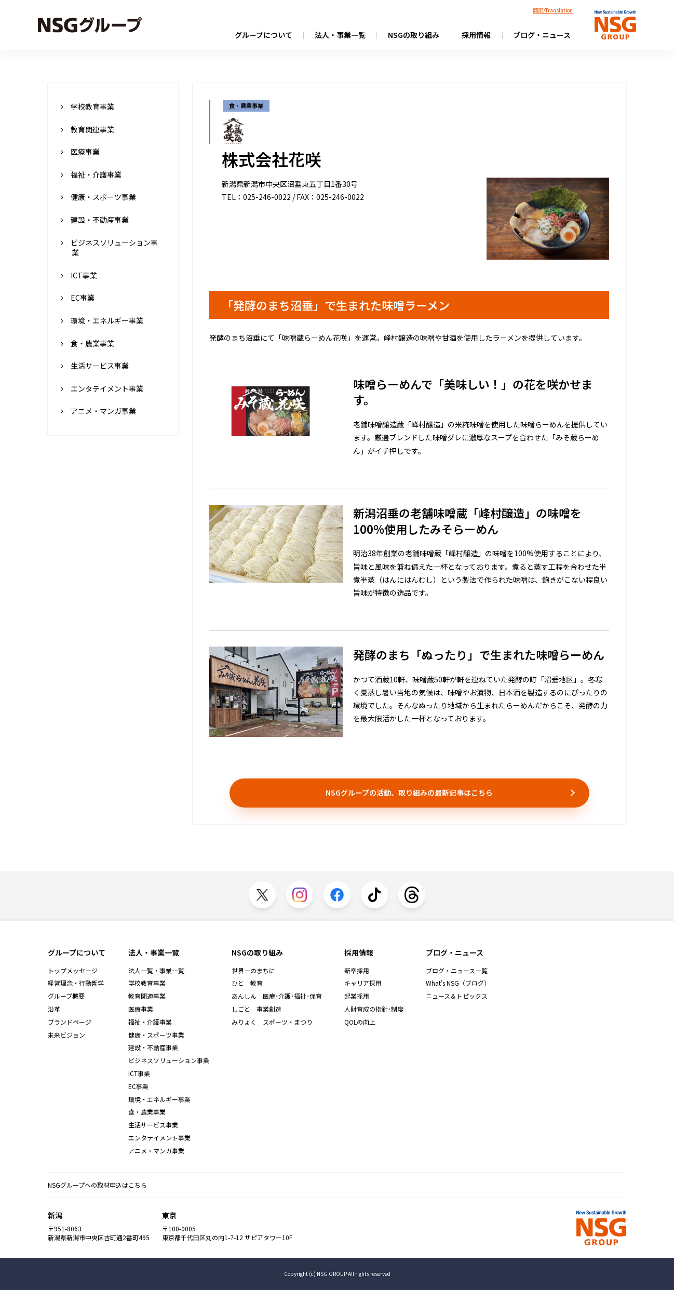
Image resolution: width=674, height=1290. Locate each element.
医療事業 (80, 151)
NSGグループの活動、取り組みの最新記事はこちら (409, 792)
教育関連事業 (87, 129)
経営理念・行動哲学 (76, 983)
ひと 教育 (247, 983)
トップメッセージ (73, 970)
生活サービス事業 (95, 365)
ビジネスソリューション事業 (109, 247)
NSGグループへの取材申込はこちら (97, 1184)
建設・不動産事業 (95, 219)
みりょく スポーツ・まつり (272, 1022)
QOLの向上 (359, 1022)
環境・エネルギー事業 (102, 320)
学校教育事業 (87, 106)
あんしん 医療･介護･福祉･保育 (277, 996)
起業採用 (356, 996)
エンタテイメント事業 (102, 388)
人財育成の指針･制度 (373, 1009)
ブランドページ (69, 1022)
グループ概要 (66, 996)
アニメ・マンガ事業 (98, 411)
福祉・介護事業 (91, 174)
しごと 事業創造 (256, 1009)
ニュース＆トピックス (457, 996)
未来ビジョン (66, 1035)
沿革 (54, 1009)
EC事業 (78, 297)
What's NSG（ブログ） (458, 983)
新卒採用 (356, 970)
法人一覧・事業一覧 (156, 970)
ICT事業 (79, 275)
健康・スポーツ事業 (98, 197)
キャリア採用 (363, 983)
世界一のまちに (253, 970)
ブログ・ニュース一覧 (457, 970)
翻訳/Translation (553, 10)
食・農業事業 (87, 343)
